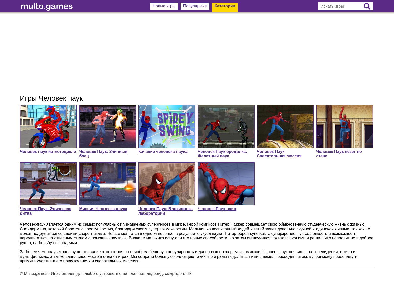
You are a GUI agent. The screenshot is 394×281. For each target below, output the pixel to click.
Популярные (195, 6)
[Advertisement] (197, 53)
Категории (225, 6)
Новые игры (164, 6)
